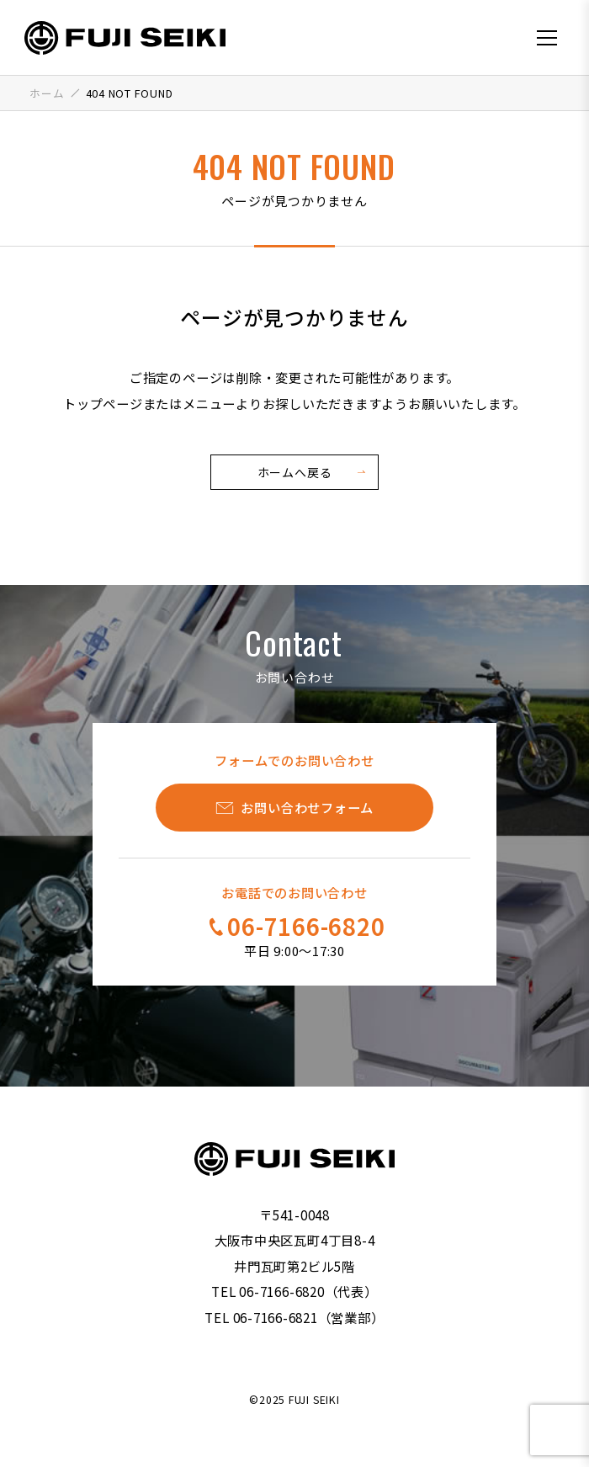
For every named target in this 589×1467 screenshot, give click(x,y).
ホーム (46, 93)
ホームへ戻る (294, 472)
